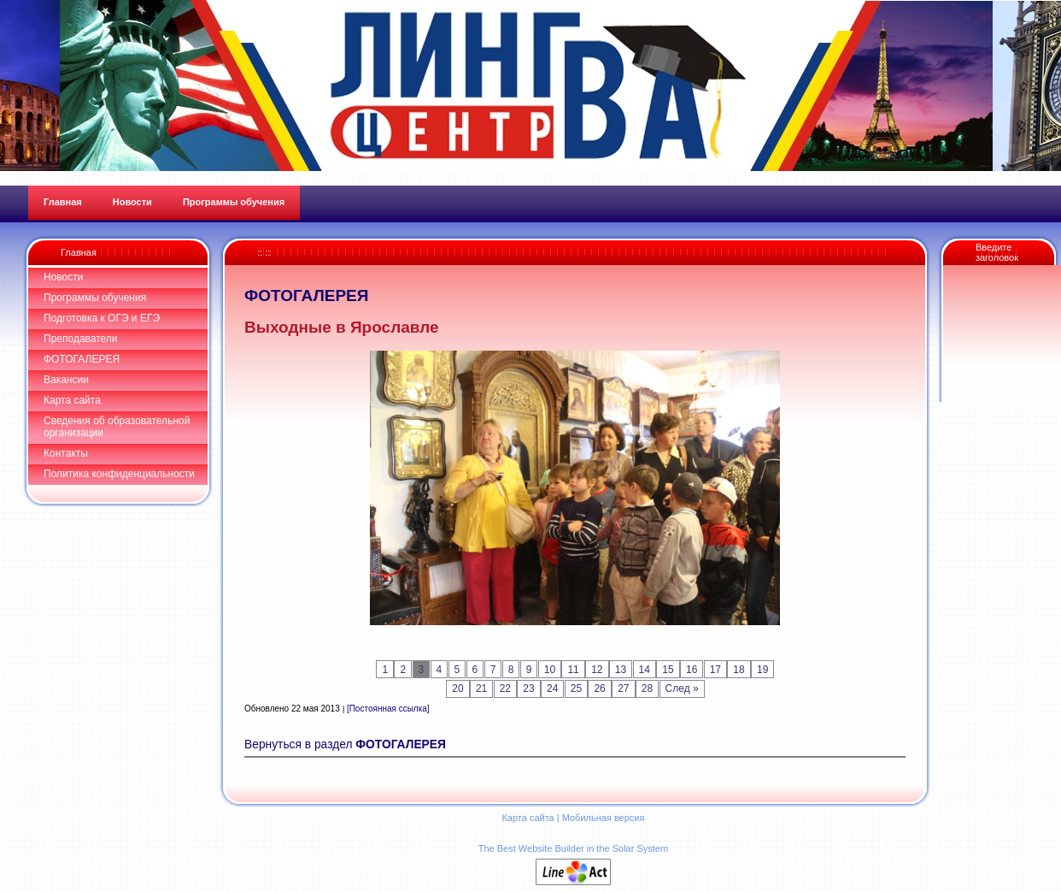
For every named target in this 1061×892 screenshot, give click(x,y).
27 (623, 688)
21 (481, 688)
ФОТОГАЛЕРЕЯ (82, 359)
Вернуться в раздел (345, 744)
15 (667, 670)
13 (620, 670)
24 (552, 688)
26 (599, 688)
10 (549, 670)
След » (682, 688)
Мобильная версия (603, 817)
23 (528, 688)
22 (505, 688)
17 (715, 670)
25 (576, 688)
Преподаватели (81, 339)
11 (572, 670)
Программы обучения (95, 298)
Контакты (66, 453)
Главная (79, 252)
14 (644, 670)
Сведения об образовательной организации (117, 427)
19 (762, 670)
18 (738, 670)
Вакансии (66, 380)
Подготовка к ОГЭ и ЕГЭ (102, 318)
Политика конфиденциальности (119, 474)
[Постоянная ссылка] (388, 708)
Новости (63, 277)
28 (647, 688)
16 (691, 670)
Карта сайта (72, 400)
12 (596, 670)
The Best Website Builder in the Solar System (573, 848)
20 (457, 688)
